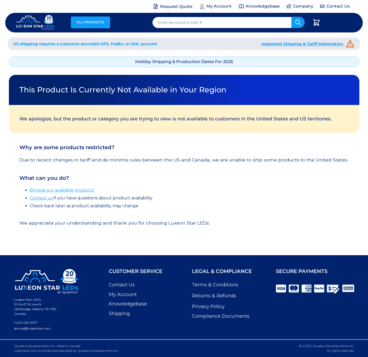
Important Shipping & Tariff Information (302, 43)
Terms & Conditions (215, 285)
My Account (123, 294)
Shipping (119, 313)
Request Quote (176, 6)
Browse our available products (62, 190)
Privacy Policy (208, 306)
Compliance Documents (221, 316)
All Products (90, 22)
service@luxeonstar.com (32, 328)
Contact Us (122, 285)
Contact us (41, 198)
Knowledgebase (128, 304)
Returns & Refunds (214, 296)
